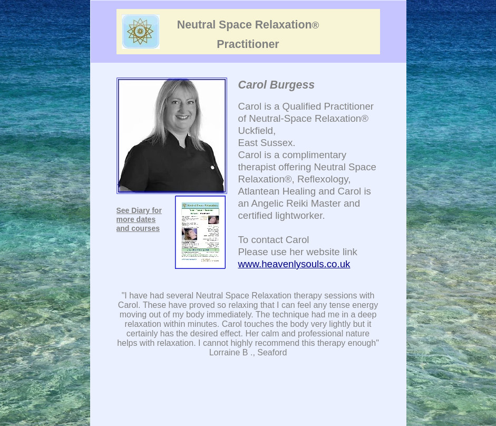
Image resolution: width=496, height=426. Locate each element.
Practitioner (248, 44)
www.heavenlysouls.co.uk (294, 263)
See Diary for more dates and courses (139, 219)
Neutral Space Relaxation (248, 24)
